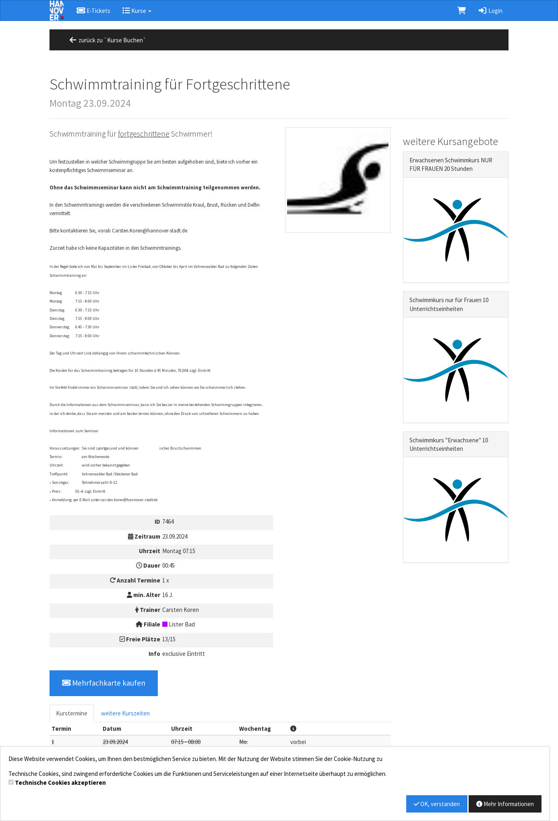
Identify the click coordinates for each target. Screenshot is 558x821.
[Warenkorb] (461, 10)
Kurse (136, 11)
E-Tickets (93, 11)
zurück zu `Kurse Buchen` (107, 40)
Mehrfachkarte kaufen (103, 683)
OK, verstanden (437, 804)
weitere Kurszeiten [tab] (125, 713)
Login (490, 11)
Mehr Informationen (505, 804)
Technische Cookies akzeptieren (60, 782)
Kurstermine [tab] (71, 713)
